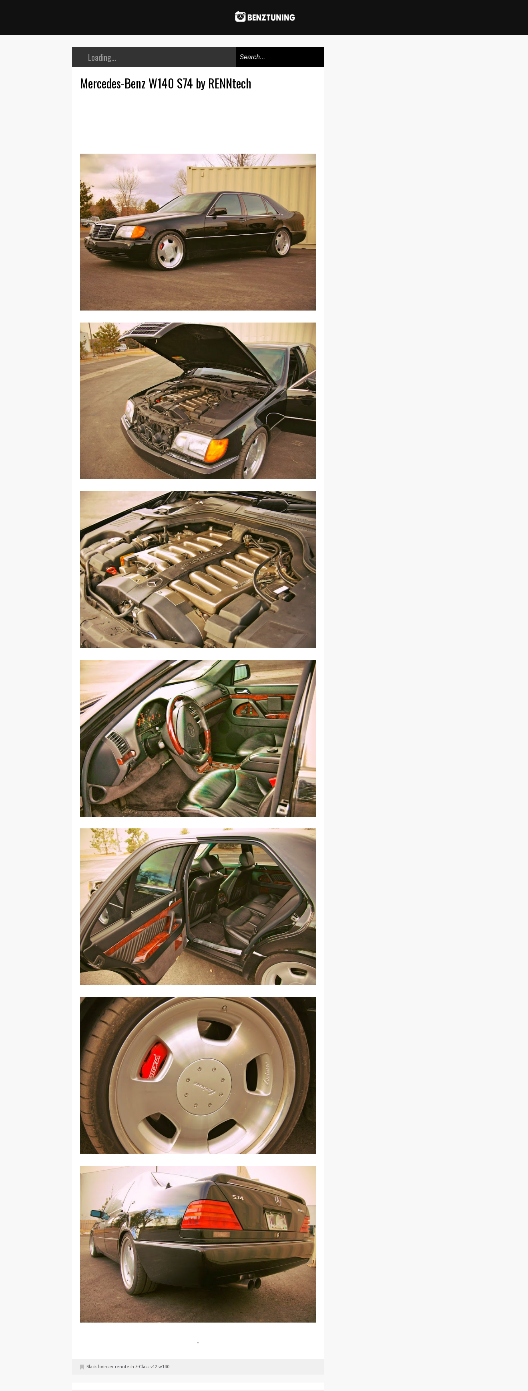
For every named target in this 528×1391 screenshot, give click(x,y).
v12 (154, 1367)
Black (91, 1367)
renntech (124, 1367)
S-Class (142, 1367)
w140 (164, 1367)
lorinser (106, 1367)
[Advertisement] (200, 121)
